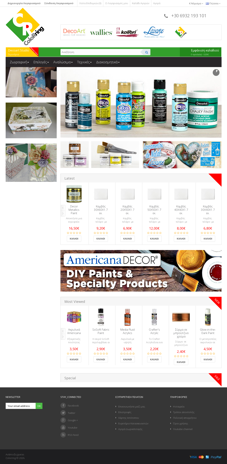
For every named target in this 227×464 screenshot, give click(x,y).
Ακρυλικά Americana (74, 331)
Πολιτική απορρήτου (185, 417)
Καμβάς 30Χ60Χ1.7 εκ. (101, 210)
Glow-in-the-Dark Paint (208, 331)
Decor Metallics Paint (74, 210)
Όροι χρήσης (180, 423)
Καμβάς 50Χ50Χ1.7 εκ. (154, 210)
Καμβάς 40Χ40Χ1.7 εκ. (181, 210)
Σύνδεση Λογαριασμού (58, 3)
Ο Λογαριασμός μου (116, 3)
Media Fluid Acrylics (127, 331)
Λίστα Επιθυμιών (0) (90, 3)
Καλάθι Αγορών (140, 3)
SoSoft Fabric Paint (100, 331)
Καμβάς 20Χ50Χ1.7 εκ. (127, 210)
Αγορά (156, 3)
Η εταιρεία (178, 406)
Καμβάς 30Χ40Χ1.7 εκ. (208, 210)
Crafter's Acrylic (154, 331)
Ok (39, 406)
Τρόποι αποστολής (184, 412)
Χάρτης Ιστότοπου (128, 417)
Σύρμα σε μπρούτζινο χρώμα (181, 333)
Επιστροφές (124, 412)
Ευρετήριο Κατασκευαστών (133, 423)
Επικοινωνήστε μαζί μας (131, 406)
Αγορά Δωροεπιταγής (130, 429)
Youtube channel (182, 429)
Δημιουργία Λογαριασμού (24, 3)
